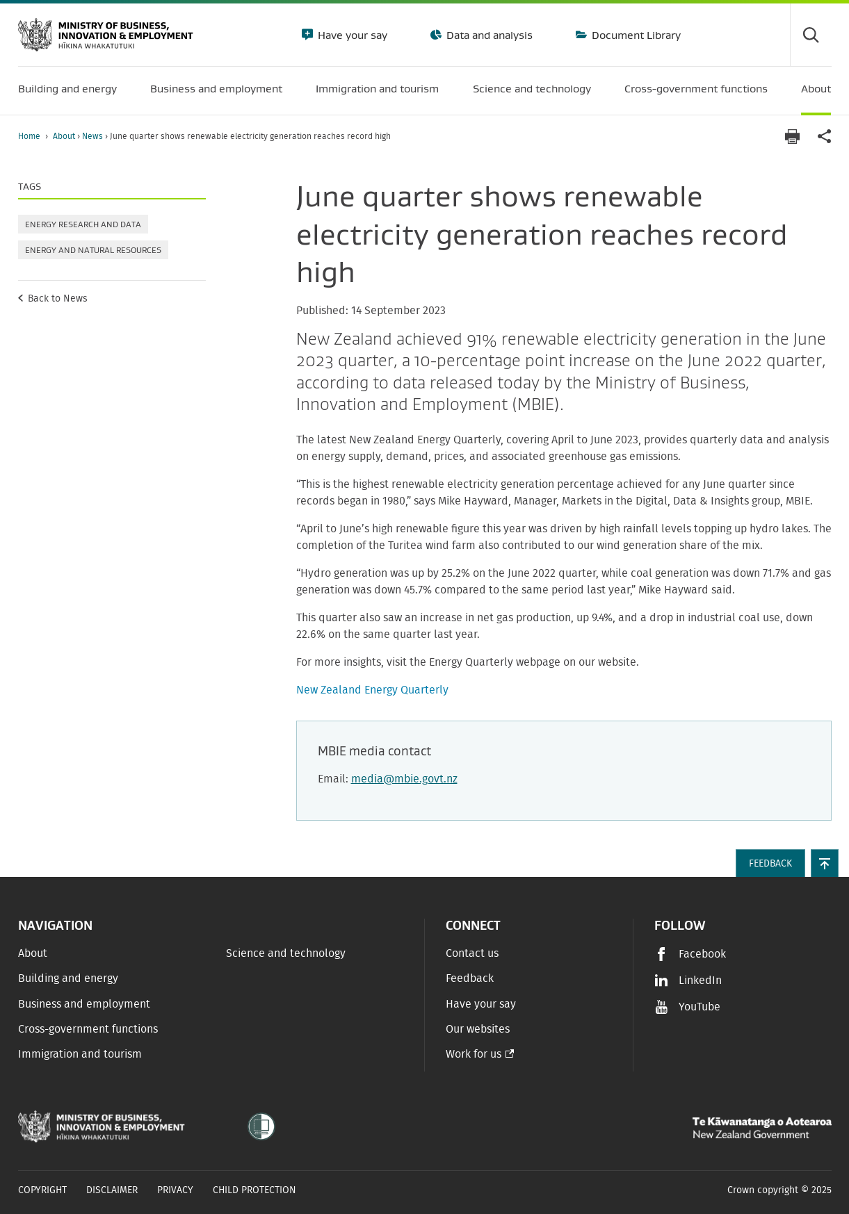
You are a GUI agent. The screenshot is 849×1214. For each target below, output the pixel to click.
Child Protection (254, 1190)
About (65, 136)
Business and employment (84, 1004)
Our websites (478, 1029)
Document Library (635, 35)
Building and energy (68, 978)
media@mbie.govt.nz (404, 779)
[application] (825, 136)
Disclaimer (112, 1190)
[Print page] (792, 136)
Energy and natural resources (93, 250)
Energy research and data (83, 224)
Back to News (58, 299)
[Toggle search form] (811, 34)
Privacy (175, 1190)
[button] (825, 863)
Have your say (351, 35)
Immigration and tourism (80, 1054)
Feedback (470, 978)
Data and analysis (488, 35)
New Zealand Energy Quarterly (372, 690)
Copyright (42, 1190)
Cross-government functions (88, 1029)
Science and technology (286, 953)
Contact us (472, 953)
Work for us (473, 1054)
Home (29, 136)
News (93, 136)
